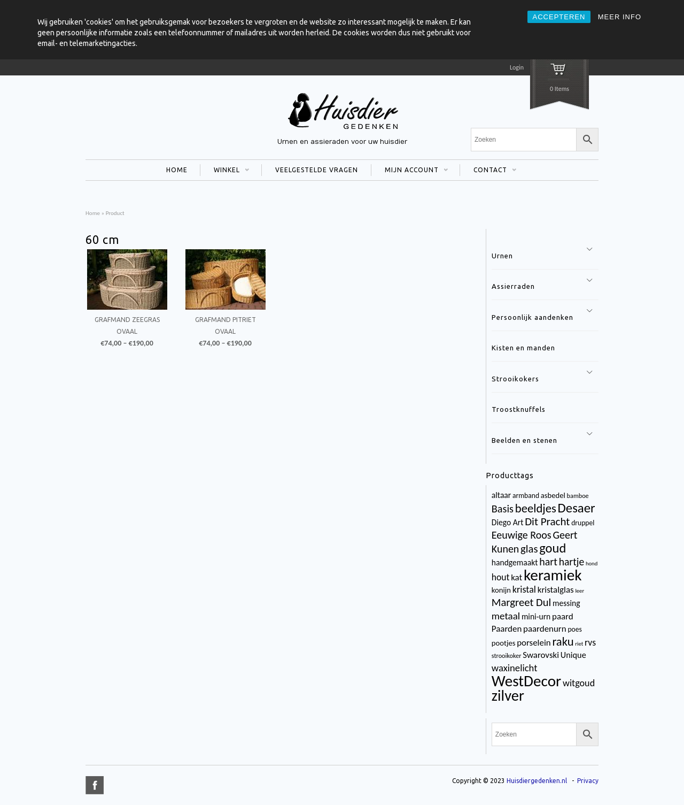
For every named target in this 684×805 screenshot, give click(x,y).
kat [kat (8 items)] (516, 577)
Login (517, 67)
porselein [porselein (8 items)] (534, 642)
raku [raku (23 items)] (562, 641)
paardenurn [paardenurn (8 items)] (544, 628)
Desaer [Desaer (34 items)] (576, 508)
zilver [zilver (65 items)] (508, 695)
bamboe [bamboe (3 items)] (578, 496)
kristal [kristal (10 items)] (524, 589)
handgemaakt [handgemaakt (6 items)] (515, 562)
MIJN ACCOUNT (409, 171)
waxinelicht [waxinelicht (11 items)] (515, 668)
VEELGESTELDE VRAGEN (316, 169)
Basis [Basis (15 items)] (503, 508)
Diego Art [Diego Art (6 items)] (508, 522)
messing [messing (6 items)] (566, 603)
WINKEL (225, 171)
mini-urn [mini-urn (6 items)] (536, 616)
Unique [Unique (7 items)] (573, 655)
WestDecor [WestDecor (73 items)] (526, 681)
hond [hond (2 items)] (591, 563)
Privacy (587, 780)
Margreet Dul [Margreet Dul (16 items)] (521, 602)
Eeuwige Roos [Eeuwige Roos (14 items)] (521, 534)
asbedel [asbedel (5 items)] (553, 495)
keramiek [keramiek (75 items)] (553, 575)
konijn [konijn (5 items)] (501, 590)
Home (93, 213)
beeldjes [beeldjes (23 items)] (535, 508)
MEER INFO (619, 17)
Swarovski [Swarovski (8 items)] (541, 655)
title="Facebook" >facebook (95, 785)
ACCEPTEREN (559, 17)
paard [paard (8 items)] (562, 616)
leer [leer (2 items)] (579, 590)
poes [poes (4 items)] (574, 629)
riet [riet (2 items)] (579, 643)
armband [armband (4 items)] (525, 495)
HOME (177, 169)
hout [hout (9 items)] (501, 577)
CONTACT (488, 171)
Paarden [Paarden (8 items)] (507, 628)
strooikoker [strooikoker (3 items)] (507, 655)
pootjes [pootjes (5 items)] (504, 643)
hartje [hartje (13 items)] (572, 561)
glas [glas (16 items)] (529, 549)
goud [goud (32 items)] (552, 548)
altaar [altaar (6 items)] (501, 495)
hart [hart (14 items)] (548, 561)
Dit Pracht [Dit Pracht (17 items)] (547, 521)
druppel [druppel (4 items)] (582, 522)
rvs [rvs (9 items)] (590, 642)
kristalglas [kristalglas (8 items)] (556, 589)
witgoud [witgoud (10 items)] (579, 683)
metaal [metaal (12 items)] (506, 616)
